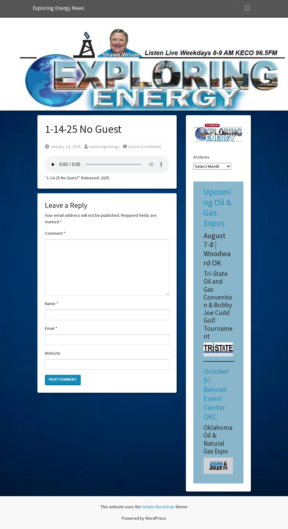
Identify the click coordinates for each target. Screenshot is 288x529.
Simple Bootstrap (158, 506)
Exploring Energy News (58, 8)
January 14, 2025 (63, 146)
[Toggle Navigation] (247, 8)
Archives (201, 157)
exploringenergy (101, 146)
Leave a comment (142, 146)
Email (51, 328)
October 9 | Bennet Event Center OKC (216, 394)
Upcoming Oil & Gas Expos (217, 207)
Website (52, 353)
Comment (55, 233)
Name (51, 303)
